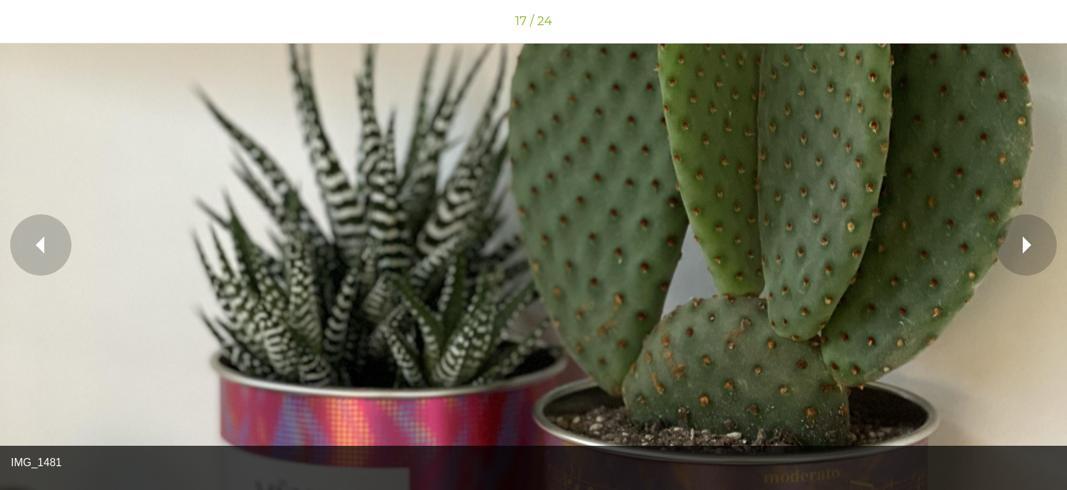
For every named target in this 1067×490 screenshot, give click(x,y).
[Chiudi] (27, 22)
